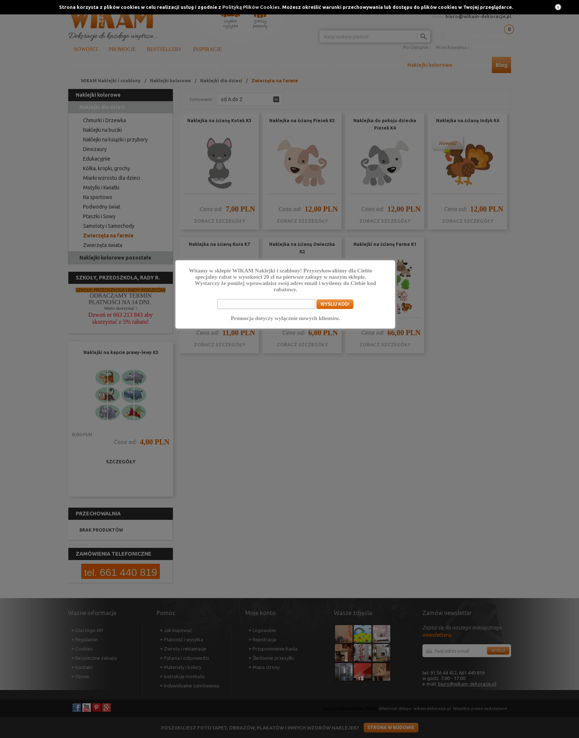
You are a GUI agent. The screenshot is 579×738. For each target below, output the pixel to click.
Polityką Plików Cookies (251, 7)
